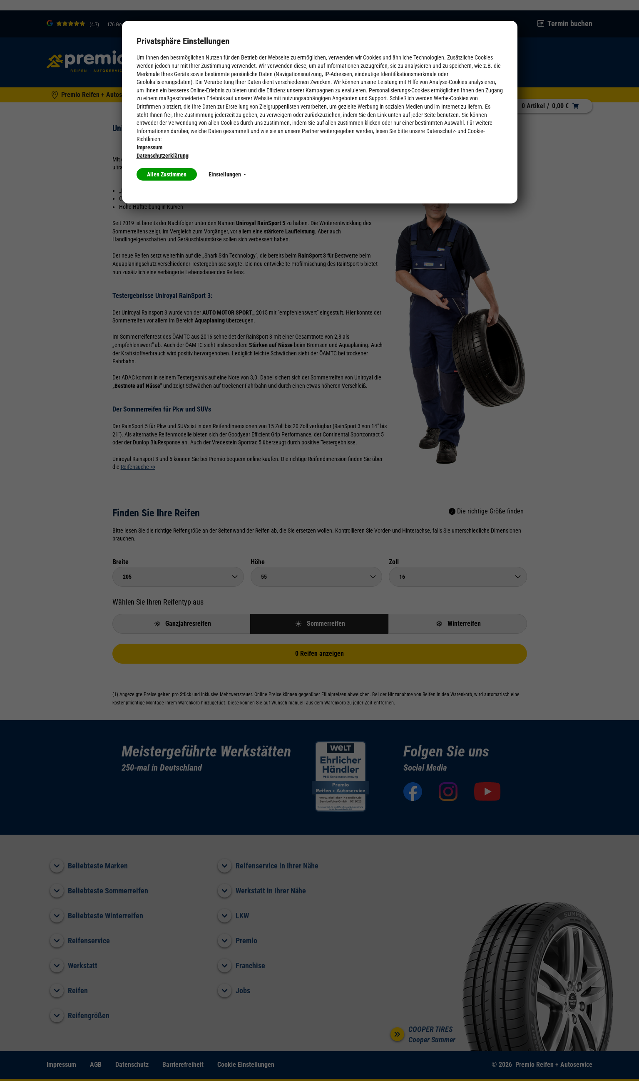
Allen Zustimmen (166, 174)
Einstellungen (227, 174)
